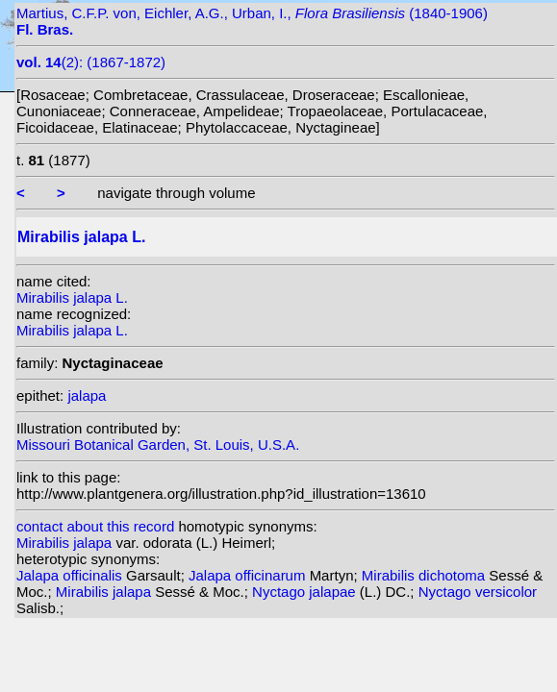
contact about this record (95, 526)
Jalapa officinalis (71, 575)
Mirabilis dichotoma (426, 575)
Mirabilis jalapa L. (72, 297)
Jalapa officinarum (249, 575)
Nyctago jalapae (306, 591)
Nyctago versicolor (477, 591)
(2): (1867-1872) (90, 62)
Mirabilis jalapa (65, 542)
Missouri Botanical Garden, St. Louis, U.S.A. (157, 444)
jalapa (86, 395)
